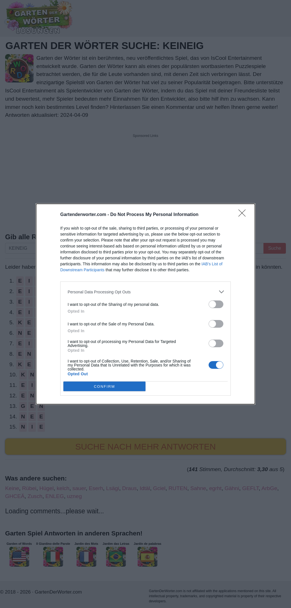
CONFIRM (104, 386)
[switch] (216, 304)
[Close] (243, 214)
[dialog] (145, 304)
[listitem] (145, 292)
